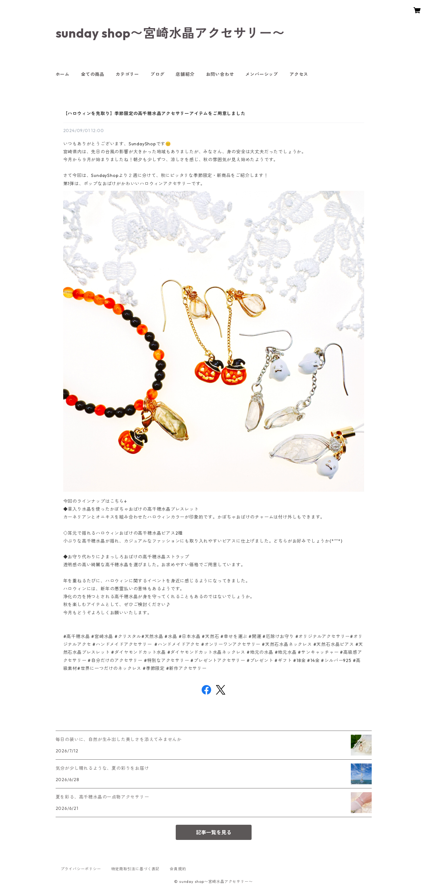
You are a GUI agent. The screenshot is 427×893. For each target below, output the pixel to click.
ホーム (63, 74)
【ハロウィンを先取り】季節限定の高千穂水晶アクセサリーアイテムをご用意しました (154, 113)
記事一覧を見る (213, 832)
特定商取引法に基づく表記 (135, 868)
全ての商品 (92, 74)
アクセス (299, 74)
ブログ (157, 74)
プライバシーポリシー (81, 868)
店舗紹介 (185, 74)
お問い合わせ (220, 74)
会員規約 (178, 868)
